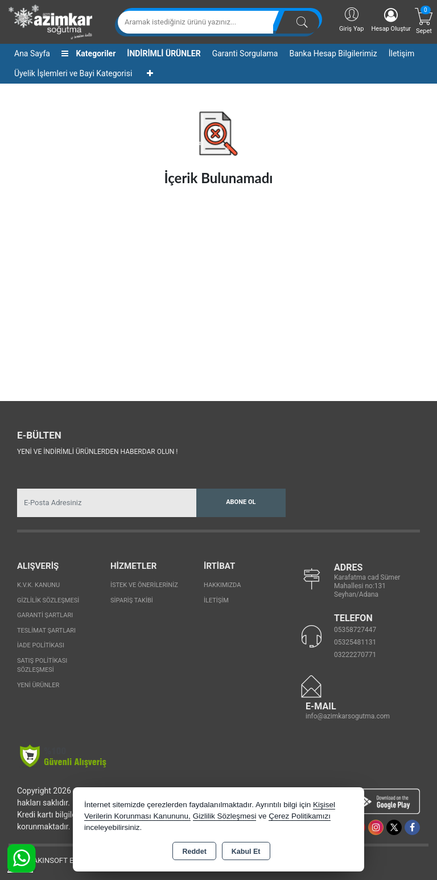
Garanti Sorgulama (245, 53)
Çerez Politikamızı (300, 816)
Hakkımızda (222, 585)
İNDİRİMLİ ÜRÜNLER (163, 53)
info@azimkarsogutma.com (348, 716)
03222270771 (355, 655)
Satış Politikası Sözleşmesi (42, 665)
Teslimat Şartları (46, 630)
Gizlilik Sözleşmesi (48, 600)
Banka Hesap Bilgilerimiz (333, 53)
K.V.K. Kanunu (38, 585)
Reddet (194, 852)
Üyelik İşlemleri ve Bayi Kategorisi (73, 73)
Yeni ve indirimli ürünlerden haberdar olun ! (97, 452)
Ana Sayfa (32, 53)
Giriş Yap (351, 19)
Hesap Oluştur (391, 20)
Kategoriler (88, 53)
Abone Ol (240, 502)
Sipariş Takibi (131, 600)
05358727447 (355, 630)
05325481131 (355, 642)
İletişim (402, 53)
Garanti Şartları (45, 615)
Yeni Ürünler (38, 685)
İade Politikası (40, 645)
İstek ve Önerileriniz (144, 585)
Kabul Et (246, 852)
